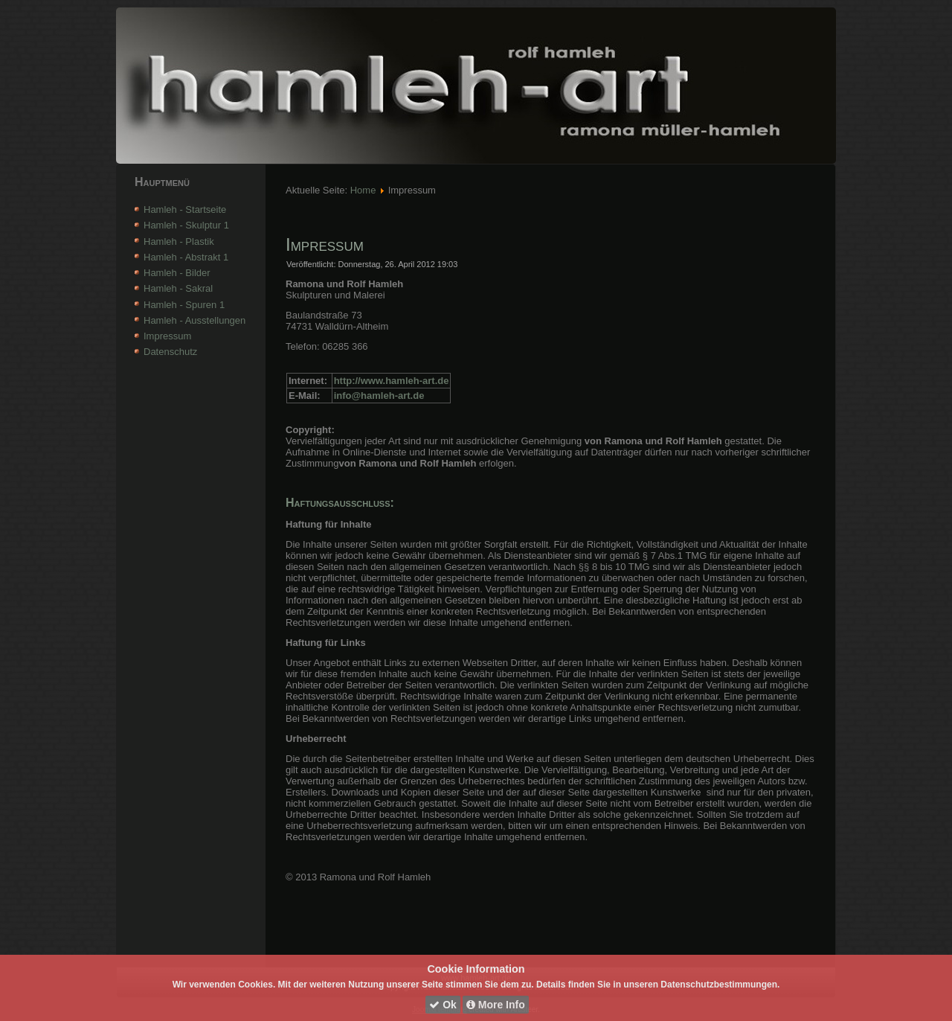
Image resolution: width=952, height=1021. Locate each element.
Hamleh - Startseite (185, 209)
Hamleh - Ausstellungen (194, 320)
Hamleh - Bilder (177, 272)
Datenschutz (170, 351)
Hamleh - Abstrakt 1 (186, 257)
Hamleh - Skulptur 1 (186, 225)
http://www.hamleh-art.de (391, 380)
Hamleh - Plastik (179, 241)
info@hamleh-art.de (379, 395)
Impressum (167, 336)
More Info (495, 1005)
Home (363, 190)
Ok (443, 1005)
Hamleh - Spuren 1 (184, 304)
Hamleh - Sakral (178, 288)
